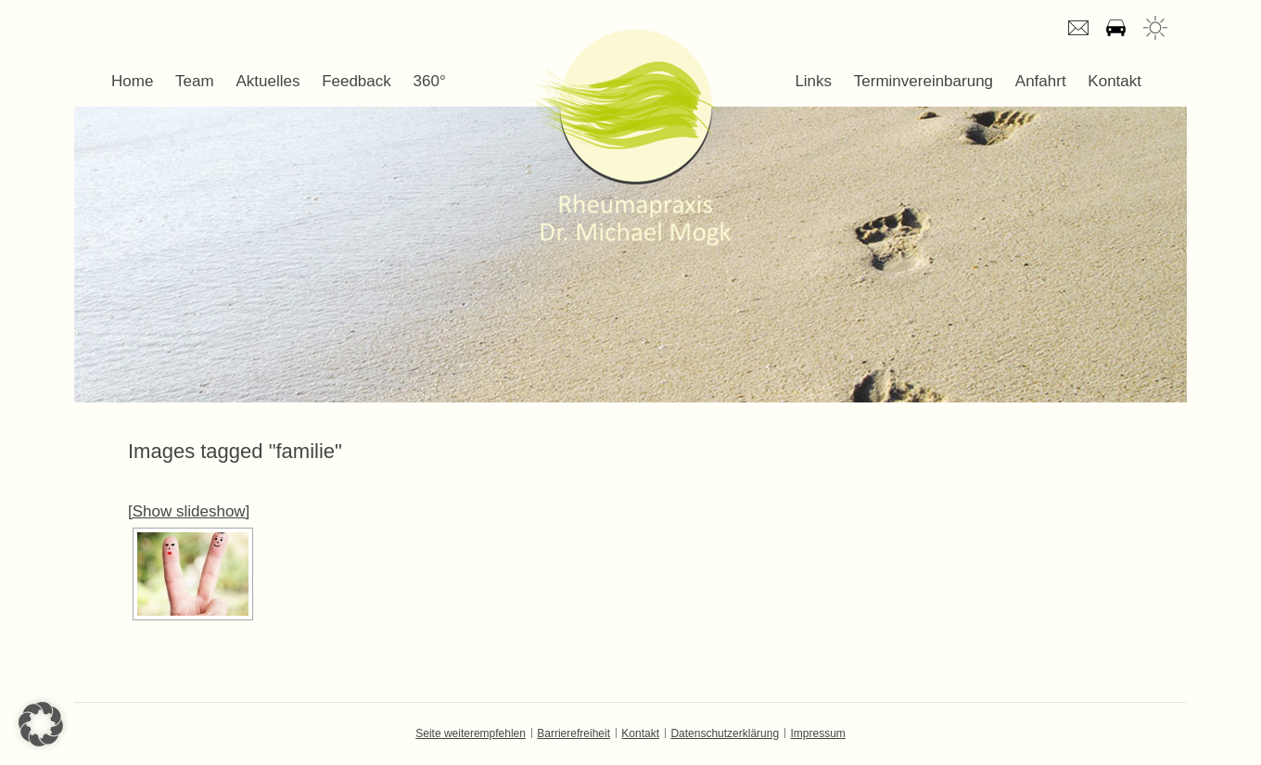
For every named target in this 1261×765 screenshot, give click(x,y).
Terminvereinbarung (923, 81)
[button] (41, 724)
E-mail (1078, 28)
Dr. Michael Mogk (630, 137)
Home (132, 81)
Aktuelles (267, 81)
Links (813, 81)
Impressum (817, 733)
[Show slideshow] (188, 511)
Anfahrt (1116, 28)
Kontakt (1114, 81)
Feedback (356, 81)
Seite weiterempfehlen (470, 733)
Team (194, 81)
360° (430, 81)
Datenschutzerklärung (724, 733)
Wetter (1155, 28)
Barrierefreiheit (573, 733)
